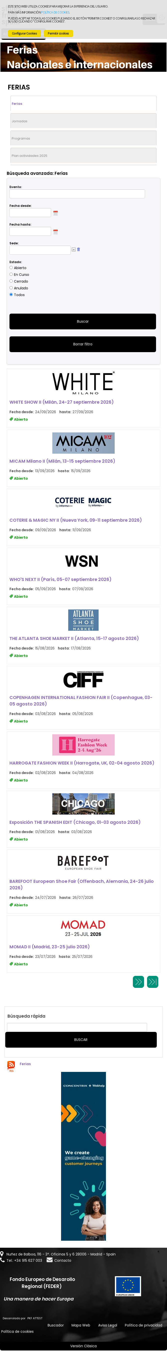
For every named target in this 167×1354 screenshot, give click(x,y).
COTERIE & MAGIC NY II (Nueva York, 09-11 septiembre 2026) (75, 520)
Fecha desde (20, 206)
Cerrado (21, 281)
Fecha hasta (19, 224)
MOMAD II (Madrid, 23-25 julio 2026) (49, 947)
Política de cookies (55, 12)
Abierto (20, 267)
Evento (15, 187)
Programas (21, 138)
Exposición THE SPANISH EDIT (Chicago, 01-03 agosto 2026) (75, 822)
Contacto (62, 1260)
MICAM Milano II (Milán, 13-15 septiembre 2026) (62, 461)
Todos (19, 294)
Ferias (17, 103)
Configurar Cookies (24, 33)
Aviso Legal (107, 1325)
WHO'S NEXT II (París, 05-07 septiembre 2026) (60, 579)
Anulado (21, 288)
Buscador (56, 1325)
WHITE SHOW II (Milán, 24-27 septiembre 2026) (61, 402)
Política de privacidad (143, 1325)
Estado (15, 262)
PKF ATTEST (34, 1318)
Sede (13, 243)
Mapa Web (81, 1325)
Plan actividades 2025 (29, 155)
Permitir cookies (58, 33)
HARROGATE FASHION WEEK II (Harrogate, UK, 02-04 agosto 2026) (81, 763)
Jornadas (19, 121)
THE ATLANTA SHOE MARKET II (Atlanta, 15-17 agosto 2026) (74, 638)
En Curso (21, 274)
